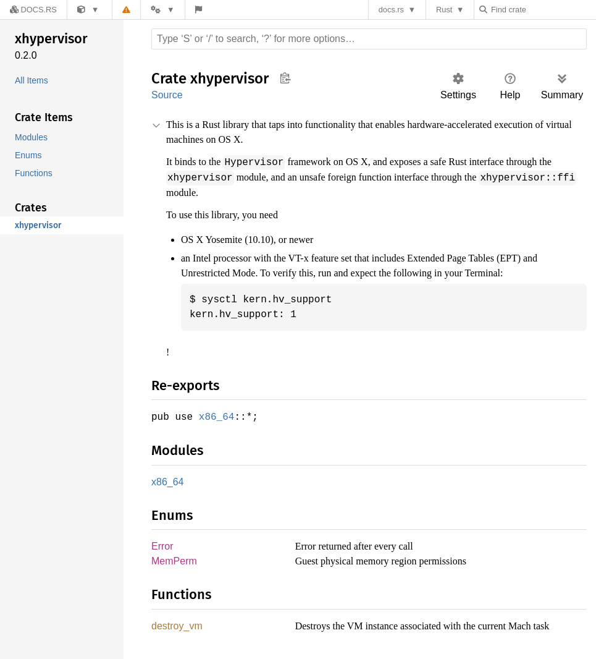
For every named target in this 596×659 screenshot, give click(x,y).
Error (162, 545)
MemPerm (174, 561)
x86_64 (219, 415)
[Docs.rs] (30, 9)
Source (166, 95)
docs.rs (394, 9)
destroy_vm (177, 626)
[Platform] (155, 9)
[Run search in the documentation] (369, 38)
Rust (447, 9)
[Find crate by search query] (544, 9)
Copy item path (285, 77)
